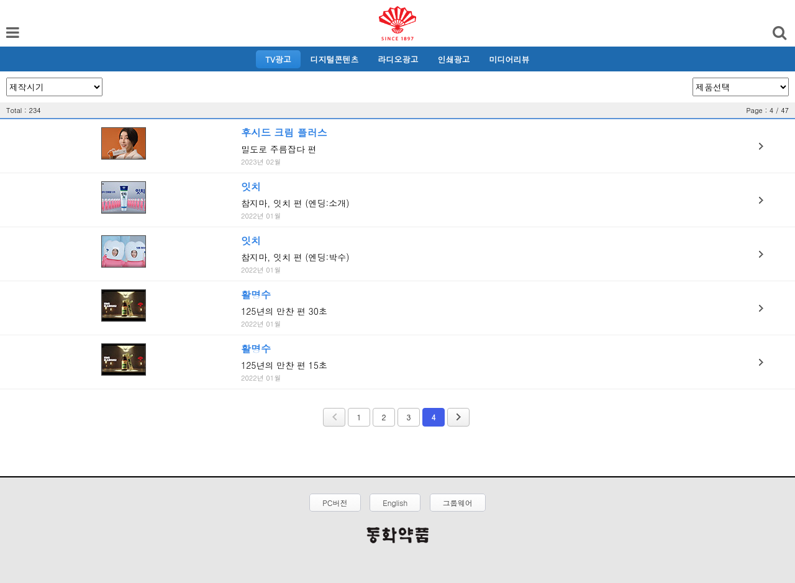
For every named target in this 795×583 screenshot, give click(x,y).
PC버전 (334, 502)
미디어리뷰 (509, 59)
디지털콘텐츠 (335, 59)
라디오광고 (398, 59)
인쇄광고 (454, 59)
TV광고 (278, 59)
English (395, 502)
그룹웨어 (458, 502)
